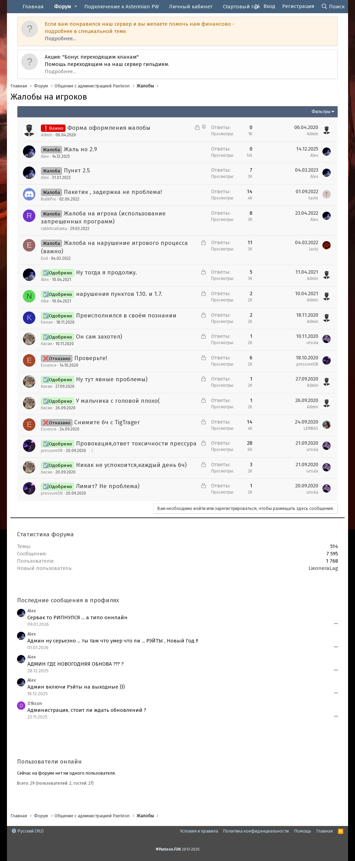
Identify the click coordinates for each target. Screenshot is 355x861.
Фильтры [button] (321, 111)
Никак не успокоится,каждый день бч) (131, 465)
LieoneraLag (323, 568)
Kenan (47, 322)
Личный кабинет (191, 6)
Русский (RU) (28, 831)
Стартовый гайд (243, 6)
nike (45, 301)
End (44, 258)
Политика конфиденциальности (256, 831)
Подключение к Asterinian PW (121, 6)
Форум (62, 6)
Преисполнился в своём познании (126, 315)
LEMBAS (311, 428)
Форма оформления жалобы (108, 127)
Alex (45, 156)
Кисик (46, 343)
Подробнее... (60, 38)
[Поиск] (333, 6)
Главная (33, 6)
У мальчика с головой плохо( (118, 400)
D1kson (34, 703)
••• (336, 624)
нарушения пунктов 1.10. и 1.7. (119, 294)
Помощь (302, 831)
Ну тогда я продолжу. (106, 272)
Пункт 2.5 (77, 170)
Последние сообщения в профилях (68, 600)
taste (313, 198)
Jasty (313, 249)
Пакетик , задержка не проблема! (113, 192)
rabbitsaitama (54, 228)
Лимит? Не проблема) (107, 486)
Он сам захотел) (99, 336)
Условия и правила (199, 831)
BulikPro (48, 199)
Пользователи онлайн (49, 761)
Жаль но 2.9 (80, 149)
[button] (75, 6)
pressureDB (307, 364)
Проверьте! (90, 358)
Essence (49, 365)
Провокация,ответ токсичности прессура (136, 443)
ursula (312, 342)
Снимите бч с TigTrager (107, 422)
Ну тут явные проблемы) (111, 379)
